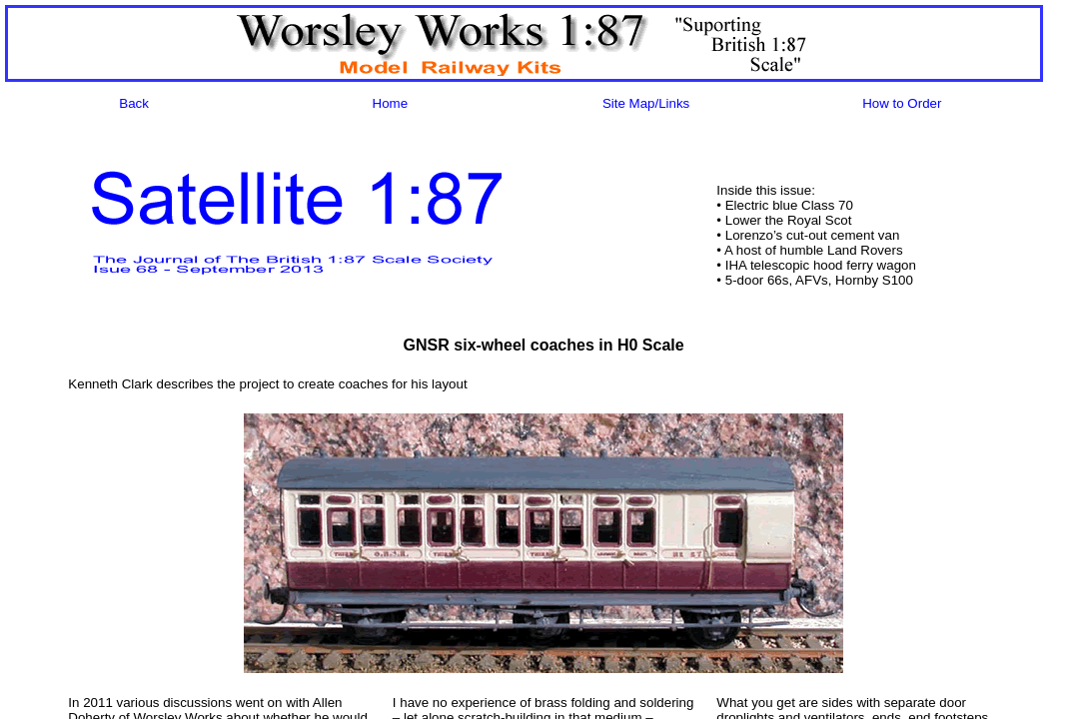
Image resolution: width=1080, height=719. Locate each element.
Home (391, 103)
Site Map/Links (645, 103)
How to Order (901, 103)
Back (134, 103)
